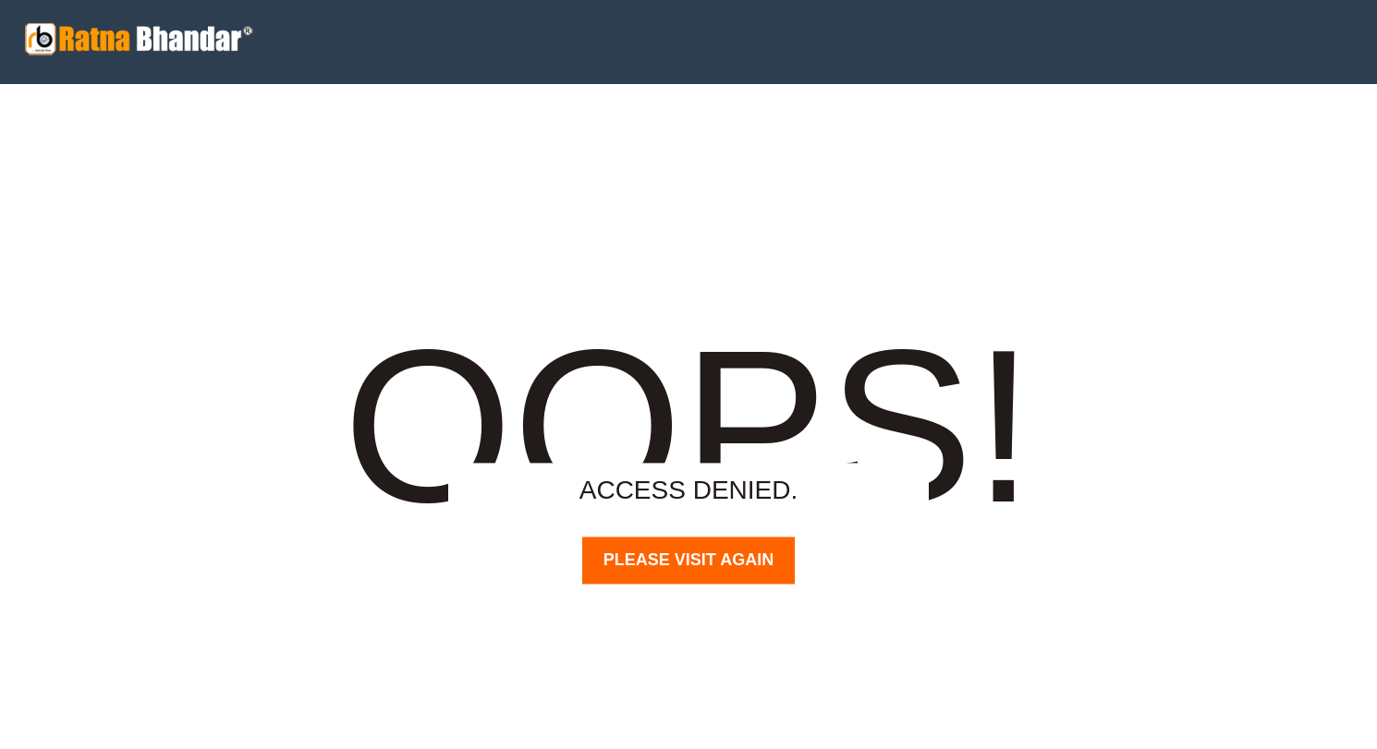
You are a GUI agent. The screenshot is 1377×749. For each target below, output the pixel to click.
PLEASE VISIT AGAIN (688, 559)
